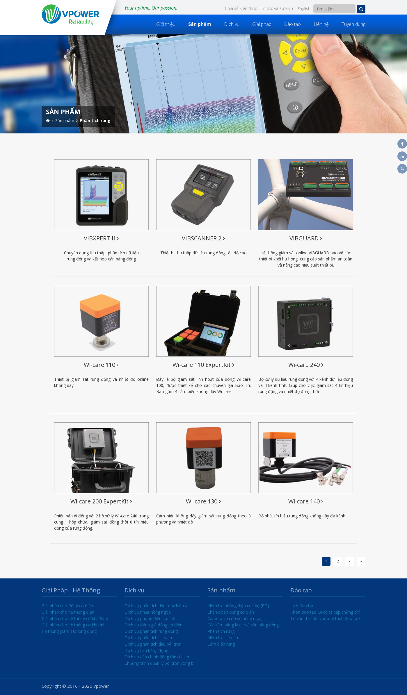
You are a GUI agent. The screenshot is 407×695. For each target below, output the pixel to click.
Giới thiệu (165, 24)
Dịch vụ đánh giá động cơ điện (153, 625)
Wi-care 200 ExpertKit (101, 501)
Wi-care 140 (305, 501)
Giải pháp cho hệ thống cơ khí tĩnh (74, 625)
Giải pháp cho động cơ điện (67, 605)
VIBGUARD (305, 238)
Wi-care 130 (203, 501)
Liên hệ (321, 24)
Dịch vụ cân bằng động (146, 650)
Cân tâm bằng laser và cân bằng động (243, 625)
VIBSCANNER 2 (203, 238)
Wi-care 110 (101, 365)
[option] (203, 83)
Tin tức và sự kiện (276, 8)
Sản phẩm (199, 24)
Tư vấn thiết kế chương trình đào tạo (325, 618)
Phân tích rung (220, 631)
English (303, 8)
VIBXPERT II (101, 238)
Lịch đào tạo (302, 605)
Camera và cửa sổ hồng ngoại (235, 618)
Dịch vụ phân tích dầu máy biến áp (157, 605)
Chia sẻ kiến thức (241, 8)
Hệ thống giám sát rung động (69, 631)
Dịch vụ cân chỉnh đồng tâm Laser (157, 657)
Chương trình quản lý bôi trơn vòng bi (159, 663)
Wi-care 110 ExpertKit (203, 365)
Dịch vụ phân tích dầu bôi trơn (153, 644)
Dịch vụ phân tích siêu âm (149, 637)
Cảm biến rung (221, 644)
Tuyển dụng (353, 24)
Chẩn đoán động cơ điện (230, 612)
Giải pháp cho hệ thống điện (68, 612)
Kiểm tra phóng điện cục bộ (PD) (238, 605)
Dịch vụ (231, 24)
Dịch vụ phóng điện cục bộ (150, 618)
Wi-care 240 (305, 365)
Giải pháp (261, 24)
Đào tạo (292, 24)
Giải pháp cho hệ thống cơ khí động (75, 618)
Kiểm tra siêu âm (223, 637)
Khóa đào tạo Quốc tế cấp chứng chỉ (325, 612)
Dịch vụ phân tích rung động (151, 631)
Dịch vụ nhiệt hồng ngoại (148, 612)
